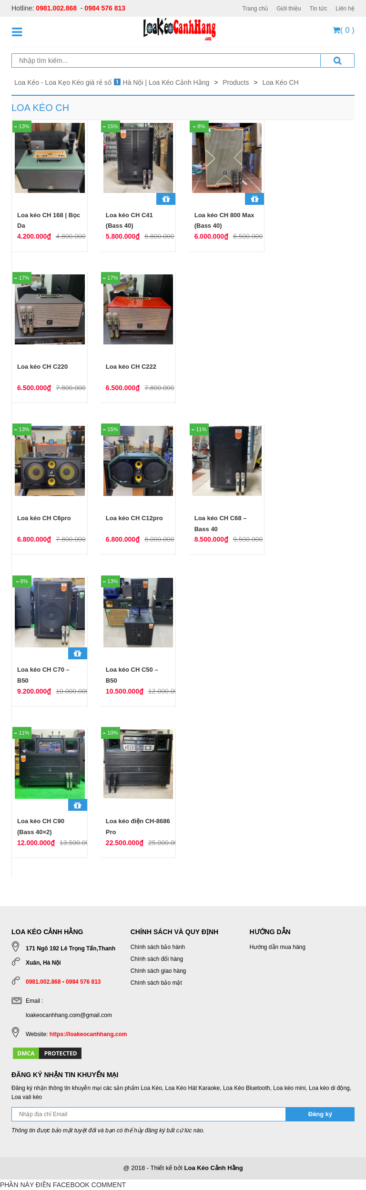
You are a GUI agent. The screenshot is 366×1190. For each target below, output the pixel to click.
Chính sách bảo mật (156, 982)
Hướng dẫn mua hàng (277, 947)
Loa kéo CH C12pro (134, 518)
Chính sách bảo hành (158, 947)
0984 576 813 (104, 8)
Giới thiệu (288, 8)
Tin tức (318, 8)
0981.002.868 (56, 8)
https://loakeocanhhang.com (88, 1034)
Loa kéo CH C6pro (44, 518)
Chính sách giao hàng (158, 971)
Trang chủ (255, 8)
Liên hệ (345, 8)
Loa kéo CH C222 (131, 366)
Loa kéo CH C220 (42, 366)
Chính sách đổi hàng (157, 959)
